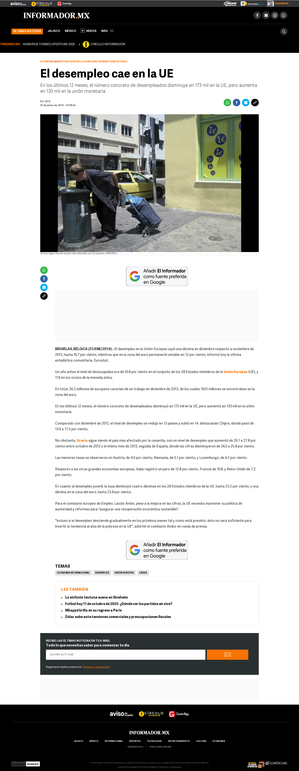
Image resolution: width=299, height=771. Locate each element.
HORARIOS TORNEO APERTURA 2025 (49, 44)
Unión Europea (124, 573)
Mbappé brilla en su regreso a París (93, 611)
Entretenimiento (179, 742)
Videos (88, 31)
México (70, 31)
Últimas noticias (27, 31)
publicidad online (160, 747)
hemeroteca (135, 747)
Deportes (135, 742)
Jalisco (54, 31)
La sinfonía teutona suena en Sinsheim (96, 598)
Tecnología (154, 742)
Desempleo (102, 573)
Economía (47, 62)
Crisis (143, 573)
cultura (201, 742)
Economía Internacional (73, 573)
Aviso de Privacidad (127, 768)
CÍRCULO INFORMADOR (108, 44)
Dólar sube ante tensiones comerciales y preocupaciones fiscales (118, 617)
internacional (114, 742)
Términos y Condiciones (96, 667)
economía (219, 742)
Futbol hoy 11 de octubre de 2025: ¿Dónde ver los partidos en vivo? (118, 604)
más (107, 31)
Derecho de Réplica (147, 768)
